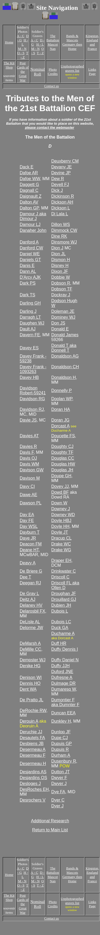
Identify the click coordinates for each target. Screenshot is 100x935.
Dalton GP (29, 208)
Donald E (60, 329)
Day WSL (29, 526)
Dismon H (60, 259)
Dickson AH (62, 202)
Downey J (60, 509)
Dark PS (28, 283)
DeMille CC (30, 649)
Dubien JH (61, 605)
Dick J (57, 190)
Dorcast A (60, 426)
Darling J (28, 311)
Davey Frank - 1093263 (33, 369)
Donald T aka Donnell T (64, 348)
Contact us (51, 86)
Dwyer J (59, 783)
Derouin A (29, 721)
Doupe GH (61, 475)
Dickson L (60, 208)
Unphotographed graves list (72, 68)
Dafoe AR (29, 173)
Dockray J (60, 295)
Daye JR (28, 538)
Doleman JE (62, 311)
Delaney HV (31, 605)
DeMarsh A (30, 643)
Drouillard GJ (63, 599)
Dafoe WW (30, 178)
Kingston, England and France (92, 42)
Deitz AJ (27, 599)
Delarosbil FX (32, 611)
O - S (20, 53)
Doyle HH (60, 526)
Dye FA (58, 792)
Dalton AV (29, 202)
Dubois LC (61, 622)
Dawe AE (28, 494)
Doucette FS (63, 436)
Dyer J (57, 806)
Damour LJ (30, 224)
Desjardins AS (33, 772)
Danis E (27, 265)
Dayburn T (29, 532)
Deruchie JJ (31, 732)
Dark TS (27, 295)
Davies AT (29, 436)
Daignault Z (30, 196)
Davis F (27, 452)
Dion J (57, 248)
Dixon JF (59, 271)
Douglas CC (62, 458)
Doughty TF (62, 452)
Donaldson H (63, 377)
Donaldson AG (65, 356)
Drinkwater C (63, 571)
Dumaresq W (63, 689)
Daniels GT (30, 259)
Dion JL (58, 254)
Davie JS (28, 420)
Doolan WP (61, 398)
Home (9, 42)
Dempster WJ (32, 660)
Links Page (92, 71)
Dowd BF (60, 492)
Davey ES (29, 348)
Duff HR (58, 643)
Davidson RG (32, 398)
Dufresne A (61, 677)
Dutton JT (60, 772)
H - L (40, 44)
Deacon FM (31, 544)
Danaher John (33, 230)
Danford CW (31, 248)
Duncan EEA (63, 713)
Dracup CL (61, 538)
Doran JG (60, 420)
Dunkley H (61, 721)
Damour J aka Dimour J (33, 216)
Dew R (57, 178)
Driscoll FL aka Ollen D (65, 585)
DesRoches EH (34, 789)
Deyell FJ (60, 184)
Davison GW (32, 470)
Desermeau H (33, 763)
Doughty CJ (62, 446)
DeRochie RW (33, 710)
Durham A (60, 755)
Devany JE (61, 167)
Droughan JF (63, 593)
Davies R (28, 446)
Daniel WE (30, 254)
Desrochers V (32, 800)
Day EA (27, 514)
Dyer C (58, 800)
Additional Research (50, 821)
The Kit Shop (9, 65)
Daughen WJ (32, 323)
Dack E (27, 167)
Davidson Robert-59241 (33, 390)
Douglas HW (63, 464)
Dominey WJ (63, 317)
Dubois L (59, 611)
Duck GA (59, 627)
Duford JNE (62, 671)
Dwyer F (59, 777)
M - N (22, 49)
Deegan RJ (30, 583)
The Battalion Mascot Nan (52, 42)
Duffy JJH (60, 665)
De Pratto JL (31, 700)
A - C (20, 36)
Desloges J (30, 783)
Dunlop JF (61, 732)
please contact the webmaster (49, 127)
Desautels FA (32, 737)
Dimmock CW (64, 230)
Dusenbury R (63, 761)
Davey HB (29, 377)
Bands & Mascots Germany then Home (72, 42)
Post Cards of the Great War (22, 71)
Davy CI (27, 486)
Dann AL (28, 271)
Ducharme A (62, 633)
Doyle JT (59, 532)
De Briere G (31, 571)
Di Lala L (59, 214)
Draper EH (61, 560)
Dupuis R (60, 749)
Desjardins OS (33, 777)
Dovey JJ (60, 486)
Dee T (25, 577)
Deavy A (28, 563)
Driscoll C (60, 577)
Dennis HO (30, 683)
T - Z (24, 55)
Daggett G (29, 184)
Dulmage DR (63, 683)
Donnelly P (61, 390)
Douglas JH (62, 470)
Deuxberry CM (65, 161)
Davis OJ (28, 458)
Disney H (60, 265)
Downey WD (63, 514)
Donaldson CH (65, 367)
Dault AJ (28, 329)
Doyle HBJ (61, 520)
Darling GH (30, 303)
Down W (59, 503)
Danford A (29, 242)
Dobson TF (61, 289)
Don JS (58, 323)
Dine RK (59, 236)
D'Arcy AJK (30, 277)
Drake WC (61, 544)
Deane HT (29, 550)
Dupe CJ (59, 737)
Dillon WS (60, 224)
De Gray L (29, 593)
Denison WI (31, 677)
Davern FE (30, 335)
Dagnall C (29, 190)
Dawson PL (30, 503)
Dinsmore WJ (64, 242)
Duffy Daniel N (65, 660)
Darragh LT (30, 317)
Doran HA (60, 409)
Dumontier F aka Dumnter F (65, 702)
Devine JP (61, 173)
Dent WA (28, 689)
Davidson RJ (32, 409)
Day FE (27, 520)
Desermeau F (32, 755)
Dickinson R (62, 196)
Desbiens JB (32, 743)
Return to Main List (50, 830)
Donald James (64, 335)
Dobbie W (60, 277)
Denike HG (30, 665)
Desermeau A (32, 749)
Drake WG (61, 550)
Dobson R (60, 283)
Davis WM (29, 464)
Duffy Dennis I (64, 649)
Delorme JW (31, 627)
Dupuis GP (61, 743)
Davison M (30, 478)
